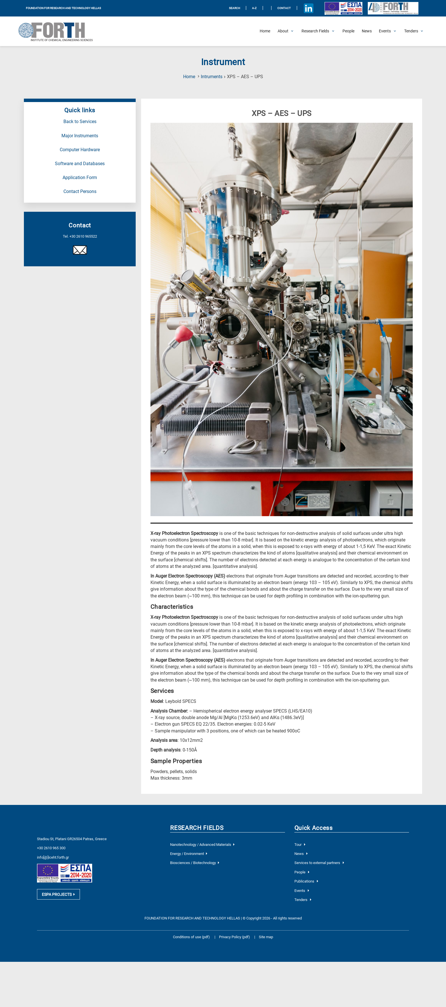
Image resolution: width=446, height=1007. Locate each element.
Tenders (302, 900)
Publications (306, 881)
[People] (348, 31)
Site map (266, 937)
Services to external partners (319, 863)
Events (301, 890)
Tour (299, 844)
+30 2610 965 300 (51, 848)
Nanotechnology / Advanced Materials (202, 844)
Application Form (80, 177)
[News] (367, 31)
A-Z (254, 8)
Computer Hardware (80, 149)
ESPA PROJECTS (58, 896)
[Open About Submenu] (283, 31)
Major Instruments (79, 135)
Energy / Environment (188, 854)
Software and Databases (80, 163)
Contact (284, 8)
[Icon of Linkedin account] (308, 8)
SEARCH (234, 8)
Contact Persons (79, 191)
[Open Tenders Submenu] (411, 31)
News (301, 854)
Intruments (211, 76)
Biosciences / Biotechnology (194, 863)
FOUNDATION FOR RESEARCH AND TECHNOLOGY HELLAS (63, 8)
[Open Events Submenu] (385, 31)
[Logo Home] (59, 31)
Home (189, 76)
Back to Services (79, 121)
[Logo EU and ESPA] (343, 8)
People (301, 872)
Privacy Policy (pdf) (235, 937)
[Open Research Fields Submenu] (315, 31)
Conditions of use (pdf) (191, 937)
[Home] (265, 31)
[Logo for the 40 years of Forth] (393, 8)
